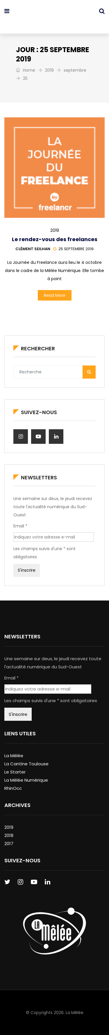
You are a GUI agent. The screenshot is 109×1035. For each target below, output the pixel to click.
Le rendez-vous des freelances (54, 239)
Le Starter (15, 772)
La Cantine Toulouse (26, 764)
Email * (20, 526)
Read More (54, 295)
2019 (49, 70)
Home (25, 70)
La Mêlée (13, 756)
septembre (75, 70)
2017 (8, 843)
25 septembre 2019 (73, 249)
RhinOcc (13, 788)
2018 (8, 835)
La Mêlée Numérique (26, 780)
